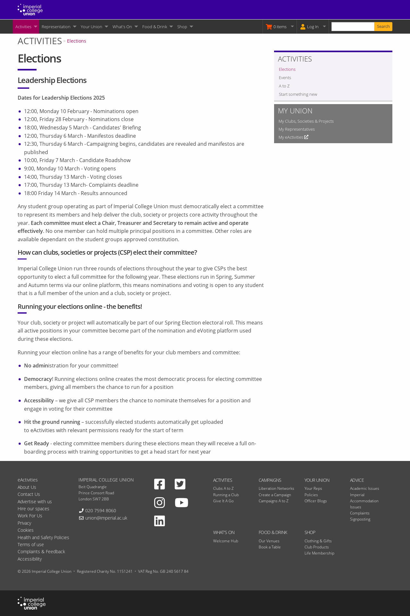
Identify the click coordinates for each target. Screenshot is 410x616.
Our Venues (269, 541)
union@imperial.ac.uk (106, 518)
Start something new (298, 94)
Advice (357, 480)
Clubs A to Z (223, 488)
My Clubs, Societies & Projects (306, 121)
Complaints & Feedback (41, 551)
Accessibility (30, 559)
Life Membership (319, 553)
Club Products (317, 547)
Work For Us (30, 516)
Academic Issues (364, 488)
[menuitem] (26, 27)
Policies (311, 494)
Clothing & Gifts (318, 541)
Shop (182, 26)
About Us (27, 487)
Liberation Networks (276, 488)
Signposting (360, 519)
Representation (56, 26)
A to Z (284, 86)
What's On (122, 26)
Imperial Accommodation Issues (364, 501)
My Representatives (297, 129)
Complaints (360, 513)
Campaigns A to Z (274, 501)
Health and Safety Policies (43, 537)
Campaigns (270, 480)
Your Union (91, 26)
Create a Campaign (275, 494)
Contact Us (29, 494)
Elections (76, 41)
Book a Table (270, 547)
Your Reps (313, 488)
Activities (23, 26)
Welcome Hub (225, 541)
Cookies (26, 530)
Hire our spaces (33, 508)
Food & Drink (154, 26)
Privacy (24, 523)
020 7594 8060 (100, 510)
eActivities (28, 480)
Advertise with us (35, 501)
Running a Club (226, 494)
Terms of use (31, 544)
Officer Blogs (316, 501)
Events (285, 77)
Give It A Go (223, 501)
